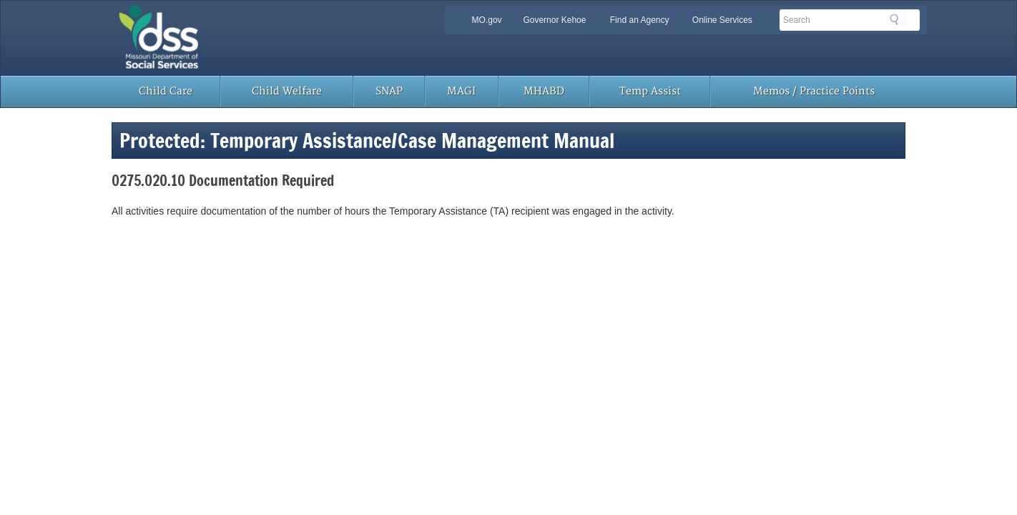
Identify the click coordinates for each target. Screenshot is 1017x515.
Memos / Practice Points (814, 91)
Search (898, 19)
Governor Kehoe (554, 20)
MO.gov (487, 20)
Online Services (722, 20)
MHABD (544, 91)
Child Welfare (287, 91)
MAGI (461, 91)
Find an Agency (639, 20)
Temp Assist (650, 91)
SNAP (389, 91)
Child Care (165, 91)
